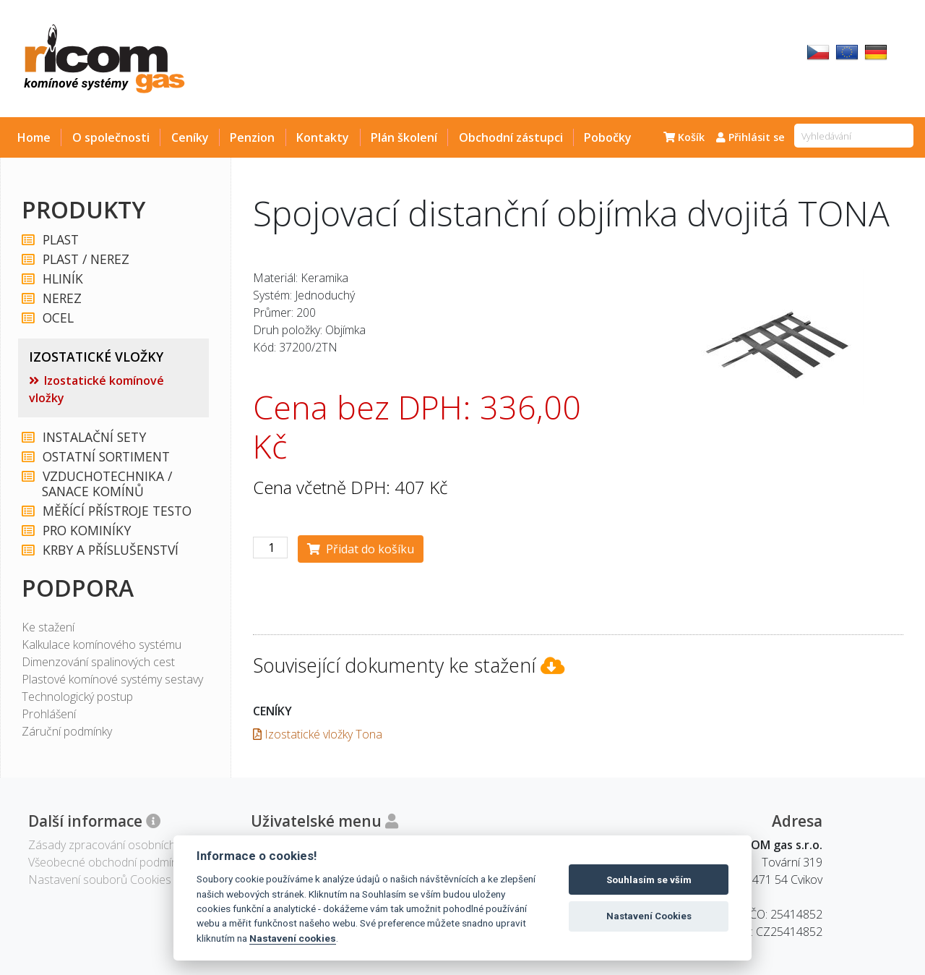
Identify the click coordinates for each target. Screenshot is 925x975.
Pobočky (608, 137)
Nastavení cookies (292, 938)
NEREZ (61, 298)
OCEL (57, 317)
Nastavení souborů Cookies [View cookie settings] (99, 879)
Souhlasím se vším (649, 879)
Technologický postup (77, 696)
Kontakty (322, 137)
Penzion (252, 137)
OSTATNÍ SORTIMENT (105, 456)
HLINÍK (62, 278)
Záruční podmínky (67, 731)
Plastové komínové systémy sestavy (112, 679)
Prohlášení (49, 714)
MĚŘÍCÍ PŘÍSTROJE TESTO (116, 511)
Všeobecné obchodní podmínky (108, 862)
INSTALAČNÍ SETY (93, 437)
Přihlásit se (750, 137)
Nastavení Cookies (649, 916)
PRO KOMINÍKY (86, 530)
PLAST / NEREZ (85, 259)
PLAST (60, 239)
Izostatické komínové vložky (96, 389)
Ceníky (190, 137)
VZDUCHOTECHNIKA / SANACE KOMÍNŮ (106, 484)
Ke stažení (48, 627)
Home (34, 137)
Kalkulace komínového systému (101, 644)
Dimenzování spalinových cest (98, 662)
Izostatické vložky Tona (317, 734)
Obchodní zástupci (511, 137)
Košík (684, 137)
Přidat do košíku (360, 549)
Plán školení (404, 137)
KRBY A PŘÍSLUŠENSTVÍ (110, 550)
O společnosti (111, 137)
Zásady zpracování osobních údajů (117, 845)
